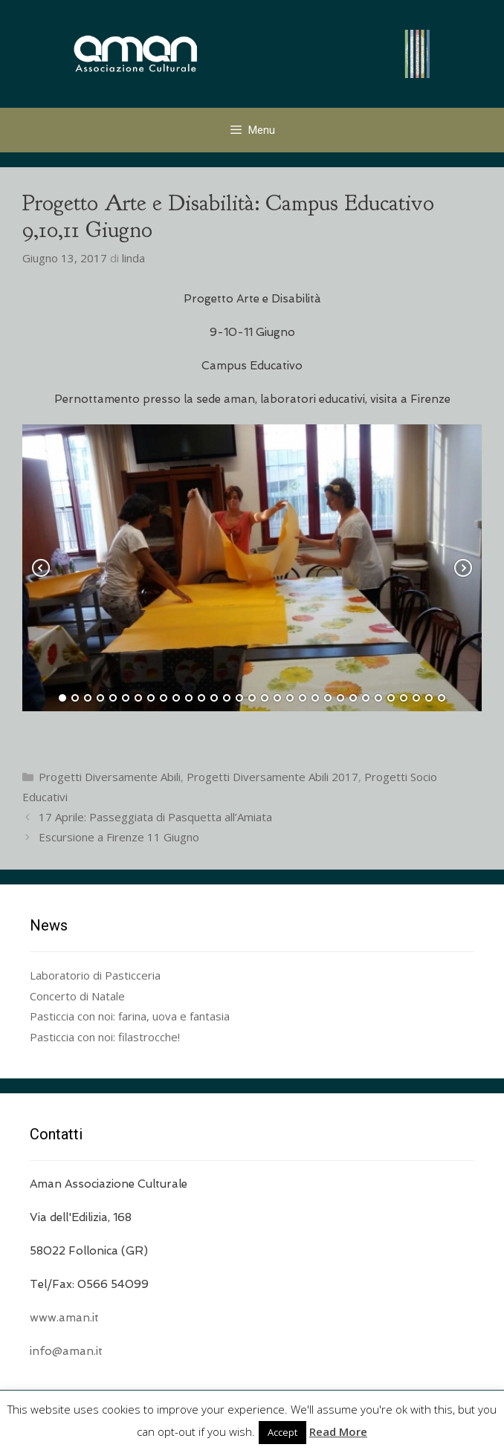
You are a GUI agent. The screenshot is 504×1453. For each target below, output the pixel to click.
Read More (338, 1431)
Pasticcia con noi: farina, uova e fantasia (130, 1016)
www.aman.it (64, 1317)
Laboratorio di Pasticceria (95, 975)
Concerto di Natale (77, 995)
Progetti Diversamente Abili (110, 776)
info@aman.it (66, 1351)
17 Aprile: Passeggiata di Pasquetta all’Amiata (155, 816)
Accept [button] (282, 1432)
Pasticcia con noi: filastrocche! (105, 1036)
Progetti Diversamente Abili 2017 (272, 776)
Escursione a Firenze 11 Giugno (119, 836)
